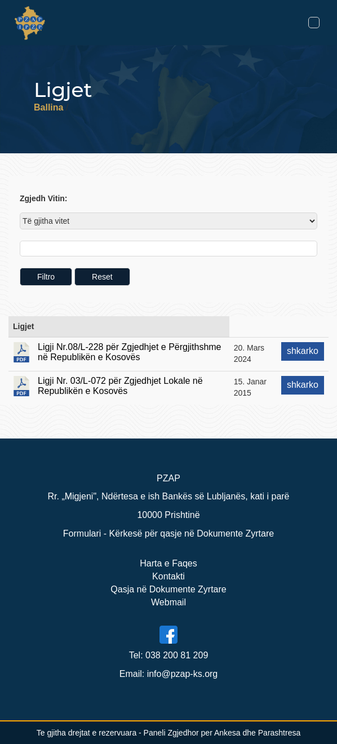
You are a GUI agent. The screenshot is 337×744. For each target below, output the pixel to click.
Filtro (46, 276)
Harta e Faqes (168, 563)
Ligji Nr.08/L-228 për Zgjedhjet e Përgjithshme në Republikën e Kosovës (129, 352)
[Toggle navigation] (314, 22)
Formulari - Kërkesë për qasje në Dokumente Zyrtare (168, 533)
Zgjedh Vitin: (44, 198)
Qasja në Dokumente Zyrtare (168, 589)
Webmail (168, 602)
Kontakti (168, 576)
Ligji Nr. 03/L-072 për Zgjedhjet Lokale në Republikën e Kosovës (120, 386)
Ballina (48, 107)
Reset (102, 276)
